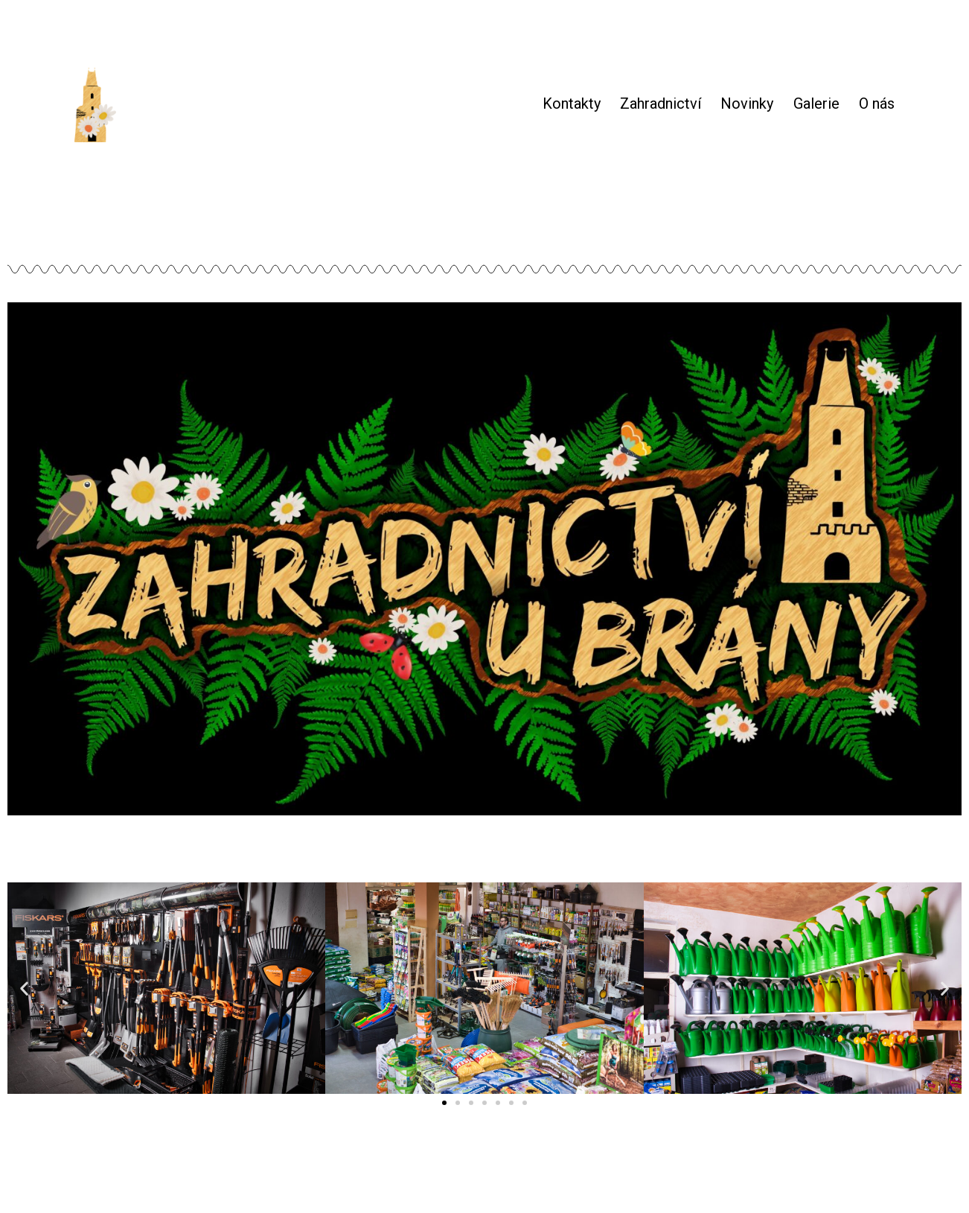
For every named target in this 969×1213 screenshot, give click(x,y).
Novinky (746, 103)
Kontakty (572, 103)
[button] (444, 1103)
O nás (877, 103)
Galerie (816, 103)
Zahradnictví (660, 103)
